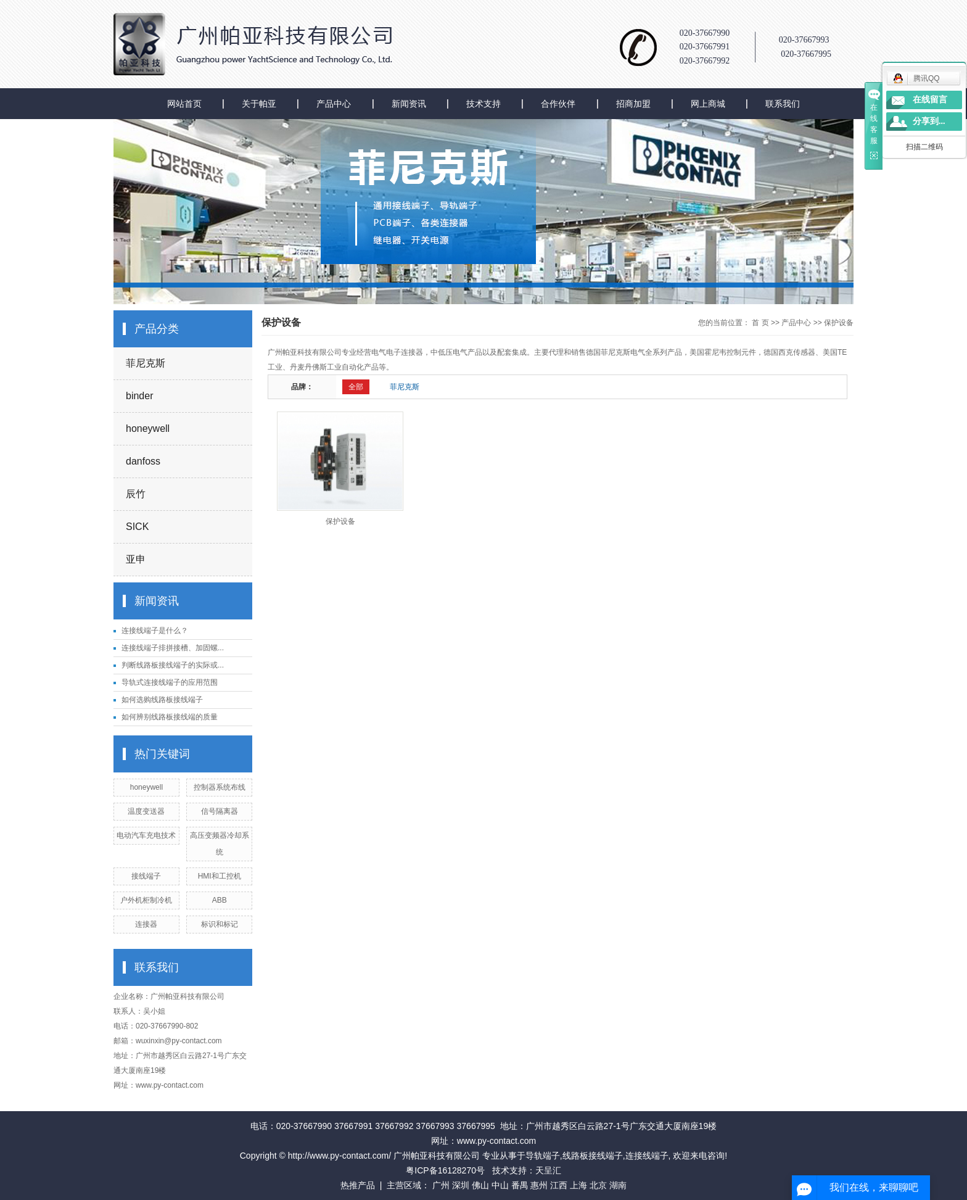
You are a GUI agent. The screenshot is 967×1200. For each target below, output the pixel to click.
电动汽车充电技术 (146, 835)
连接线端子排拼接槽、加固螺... (172, 647)
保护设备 (839, 322)
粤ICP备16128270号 (445, 1170)
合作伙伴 (558, 104)
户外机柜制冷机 (146, 900)
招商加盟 (633, 104)
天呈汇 (548, 1170)
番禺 (520, 1185)
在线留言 (930, 99)
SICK (137, 526)
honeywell (148, 428)
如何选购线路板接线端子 (162, 699)
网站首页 (184, 104)
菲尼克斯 (145, 363)
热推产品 (357, 1185)
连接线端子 (647, 1156)
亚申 (136, 559)
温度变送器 (146, 811)
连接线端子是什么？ (154, 630)
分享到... (929, 121)
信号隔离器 (219, 811)
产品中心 (333, 104)
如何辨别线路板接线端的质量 (169, 717)
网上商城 (708, 104)
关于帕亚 (259, 104)
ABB (219, 900)
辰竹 (136, 494)
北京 (598, 1185)
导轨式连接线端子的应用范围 (169, 682)
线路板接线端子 (592, 1156)
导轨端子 (542, 1156)
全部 (355, 387)
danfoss (143, 461)
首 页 (760, 322)
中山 (500, 1185)
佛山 (480, 1185)
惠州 (539, 1185)
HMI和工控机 (219, 876)
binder (139, 396)
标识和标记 (219, 924)
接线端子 (146, 876)
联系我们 (782, 104)
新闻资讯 (409, 104)
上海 (578, 1185)
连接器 (146, 924)
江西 (558, 1185)
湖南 (618, 1185)
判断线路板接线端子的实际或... (172, 665)
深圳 (460, 1185)
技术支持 (483, 104)
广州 (441, 1185)
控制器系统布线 (219, 787)
